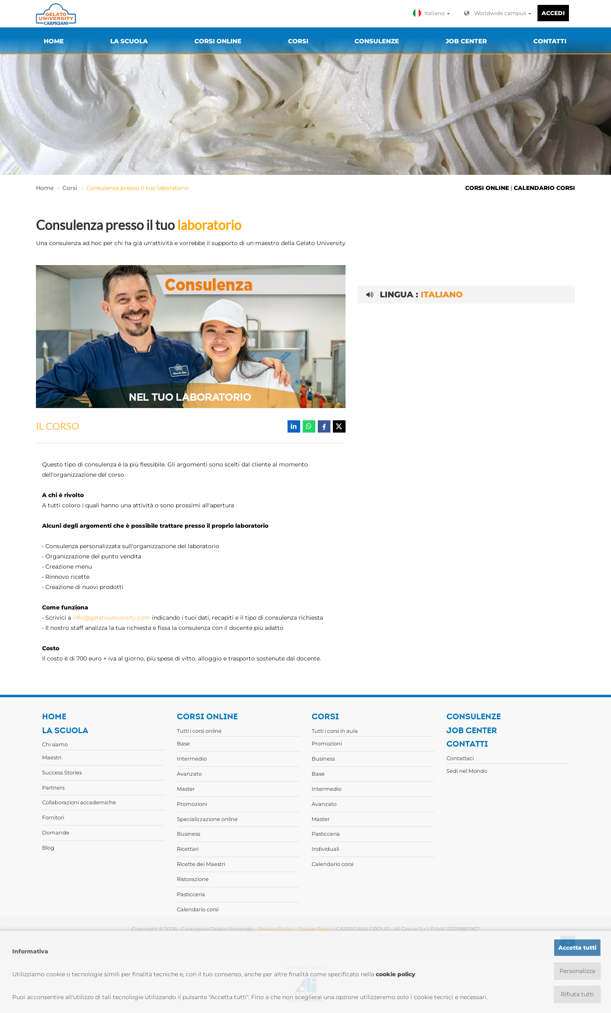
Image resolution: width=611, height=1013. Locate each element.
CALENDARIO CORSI (544, 188)
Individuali (325, 849)
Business (188, 833)
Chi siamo (55, 744)
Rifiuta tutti (577, 994)
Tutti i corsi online (199, 730)
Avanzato (189, 773)
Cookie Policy (315, 929)
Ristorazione (193, 879)
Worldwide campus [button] (497, 13)
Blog (48, 847)
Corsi (69, 188)
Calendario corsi (198, 909)
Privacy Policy (275, 929)
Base (183, 743)
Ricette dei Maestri (201, 864)
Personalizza (577, 971)
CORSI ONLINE (487, 188)
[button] (433, 13)
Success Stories (62, 772)
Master (186, 788)
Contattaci (460, 758)
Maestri (51, 757)
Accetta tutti (577, 947)
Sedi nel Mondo (466, 771)
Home (45, 188)
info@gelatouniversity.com (111, 617)
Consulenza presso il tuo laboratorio (137, 188)
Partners (53, 787)
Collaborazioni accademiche (79, 802)
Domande (55, 832)
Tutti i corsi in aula (335, 730)
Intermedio (192, 758)
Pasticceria (191, 894)
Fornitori (53, 817)
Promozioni (192, 804)
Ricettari (187, 849)
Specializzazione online (207, 819)
